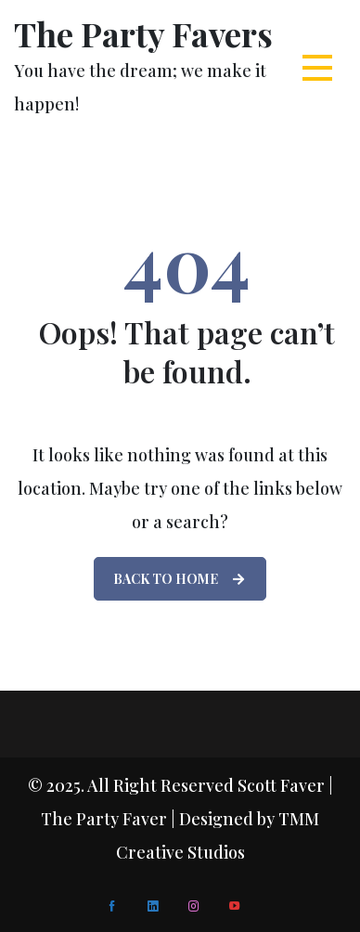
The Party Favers (143, 33)
